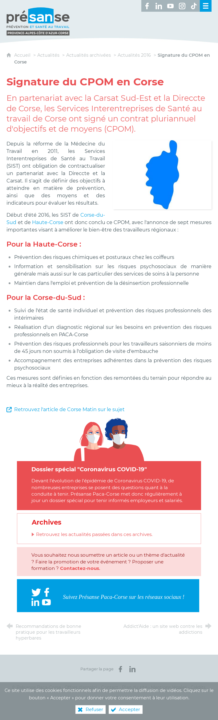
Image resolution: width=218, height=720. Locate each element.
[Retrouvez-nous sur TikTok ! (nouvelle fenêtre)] (194, 6)
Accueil (23, 55)
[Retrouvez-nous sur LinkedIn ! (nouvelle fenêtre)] (159, 6)
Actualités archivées (88, 55)
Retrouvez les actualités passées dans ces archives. (94, 534)
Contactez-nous (79, 568)
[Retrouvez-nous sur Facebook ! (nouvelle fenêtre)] (147, 6)
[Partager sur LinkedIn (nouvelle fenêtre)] (132, 669)
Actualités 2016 (134, 55)
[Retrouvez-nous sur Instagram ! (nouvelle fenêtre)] (182, 6)
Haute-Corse (47, 222)
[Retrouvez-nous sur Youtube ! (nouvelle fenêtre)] (170, 6)
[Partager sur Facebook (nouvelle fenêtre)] (120, 669)
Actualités (48, 55)
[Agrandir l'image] (162, 174)
